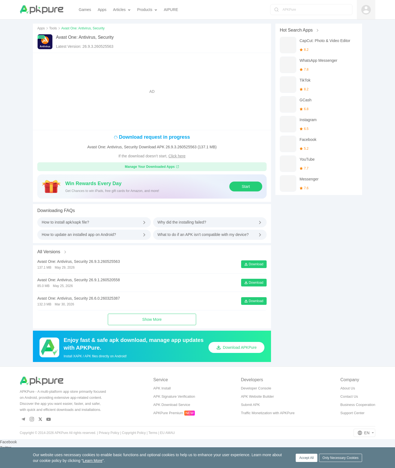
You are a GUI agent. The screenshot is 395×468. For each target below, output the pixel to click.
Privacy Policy (109, 433)
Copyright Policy (134, 433)
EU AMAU (167, 433)
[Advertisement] (152, 91)
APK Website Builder (257, 396)
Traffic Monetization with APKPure (268, 413)
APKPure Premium (168, 413)
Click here (176, 156)
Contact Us (349, 396)
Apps (41, 28)
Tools (53, 28)
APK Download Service (171, 405)
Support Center (352, 413)
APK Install (162, 388)
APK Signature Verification (174, 396)
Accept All (306, 458)
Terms (152, 433)
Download (253, 264)
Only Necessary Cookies (341, 458)
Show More (152, 319)
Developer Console (256, 388)
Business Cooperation (357, 405)
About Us (347, 388)
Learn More (93, 460)
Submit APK (250, 405)
